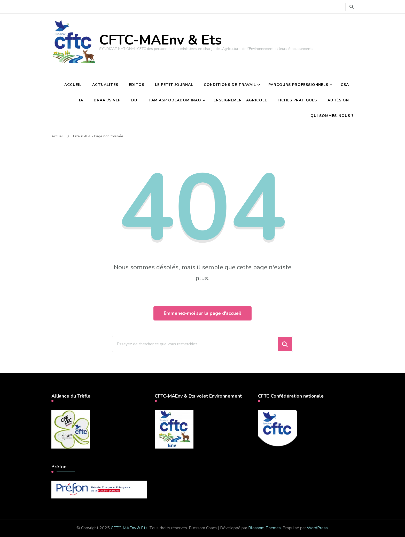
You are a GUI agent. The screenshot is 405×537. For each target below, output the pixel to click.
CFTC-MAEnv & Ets (160, 40)
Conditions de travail (230, 84)
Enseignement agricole (240, 100)
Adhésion (338, 100)
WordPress (317, 528)
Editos (136, 84)
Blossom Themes (264, 528)
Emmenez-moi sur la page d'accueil (202, 313)
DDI (135, 100)
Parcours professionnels (298, 84)
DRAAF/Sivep (107, 100)
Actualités (105, 84)
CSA (345, 84)
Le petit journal (174, 84)
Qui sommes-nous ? (332, 115)
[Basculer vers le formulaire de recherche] (351, 7)
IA (81, 100)
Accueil (73, 84)
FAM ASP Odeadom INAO (175, 100)
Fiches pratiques (297, 100)
